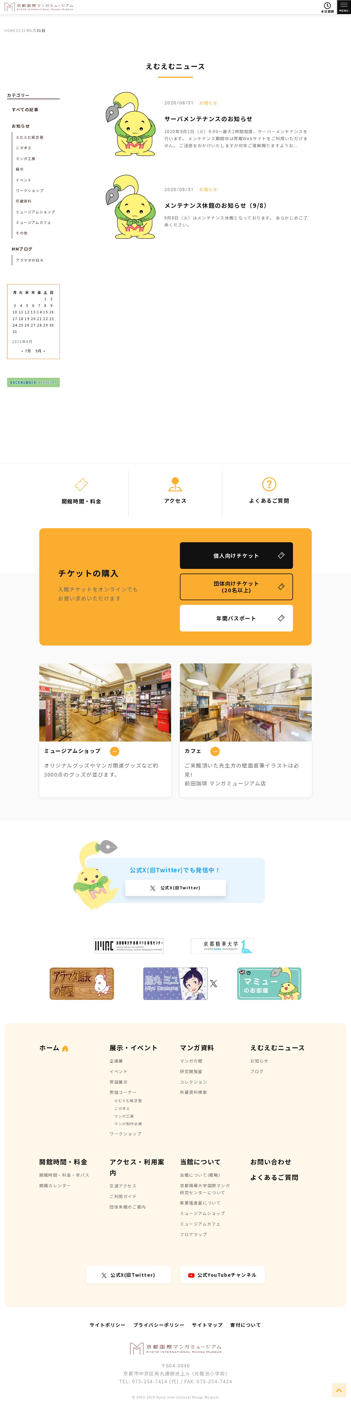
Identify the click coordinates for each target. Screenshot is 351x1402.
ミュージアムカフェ (33, 222)
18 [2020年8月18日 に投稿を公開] (21, 318)
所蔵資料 (24, 200)
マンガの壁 (191, 1061)
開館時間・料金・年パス (64, 1175)
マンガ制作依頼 (128, 1123)
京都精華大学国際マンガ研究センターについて (205, 1189)
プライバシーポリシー (159, 1324)
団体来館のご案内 (128, 1207)
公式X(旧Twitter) (179, 887)
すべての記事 (25, 109)
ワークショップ (30, 190)
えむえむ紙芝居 (30, 137)
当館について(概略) (200, 1175)
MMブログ (22, 249)
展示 (20, 169)
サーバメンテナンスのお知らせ (208, 118)
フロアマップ (193, 1234)
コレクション (193, 1082)
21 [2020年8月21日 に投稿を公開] (39, 318)
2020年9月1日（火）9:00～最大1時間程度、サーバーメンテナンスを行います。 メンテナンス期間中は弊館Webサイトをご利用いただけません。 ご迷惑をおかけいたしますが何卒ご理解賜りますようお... (236, 138)
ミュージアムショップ (35, 211)
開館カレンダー (55, 1185)
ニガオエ (24, 147)
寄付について (245, 1324)
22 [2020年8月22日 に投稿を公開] (45, 318)
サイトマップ (207, 1324)
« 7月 (26, 350)
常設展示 (119, 1082)
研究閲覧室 (191, 1071)
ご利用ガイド (123, 1196)
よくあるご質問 (274, 1177)
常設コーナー (123, 1092)
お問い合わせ (271, 1161)
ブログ (257, 1071)
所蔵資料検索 (193, 1092)
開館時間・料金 (63, 1161)
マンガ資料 (197, 1047)
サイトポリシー (108, 1324)
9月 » (40, 350)
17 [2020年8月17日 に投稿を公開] (15, 318)
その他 (22, 232)
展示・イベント (134, 1047)
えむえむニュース (277, 1047)
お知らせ (208, 103)
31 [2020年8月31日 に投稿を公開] (15, 331)
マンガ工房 (26, 158)
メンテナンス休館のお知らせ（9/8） (217, 205)
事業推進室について (200, 1203)
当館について (200, 1161)
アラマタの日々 (30, 260)
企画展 (116, 1061)
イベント (24, 179)
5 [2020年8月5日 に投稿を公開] (27, 305)
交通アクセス (123, 1186)
